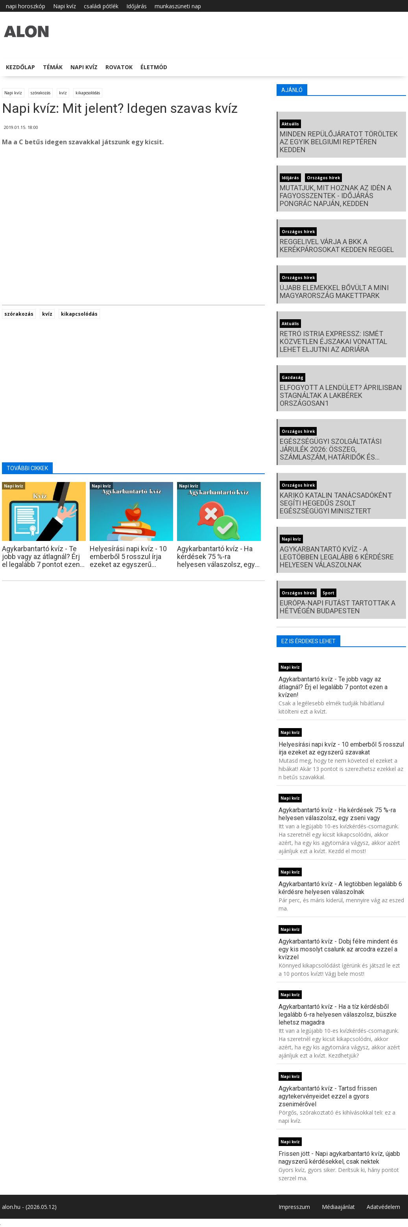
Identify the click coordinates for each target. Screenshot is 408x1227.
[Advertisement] (133, 216)
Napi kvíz (64, 6)
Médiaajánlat (338, 1206)
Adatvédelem (383, 1206)
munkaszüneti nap (178, 6)
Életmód (153, 67)
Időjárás (136, 6)
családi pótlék (101, 6)
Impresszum (294, 1206)
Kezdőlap (20, 67)
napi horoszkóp (25, 6)
